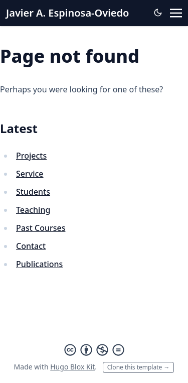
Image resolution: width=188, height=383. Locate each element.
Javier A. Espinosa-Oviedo (67, 13)
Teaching (33, 209)
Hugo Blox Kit (72, 366)
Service (30, 173)
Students (33, 191)
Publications (39, 264)
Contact (31, 245)
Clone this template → (138, 367)
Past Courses (40, 227)
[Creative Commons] (94, 350)
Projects (31, 155)
